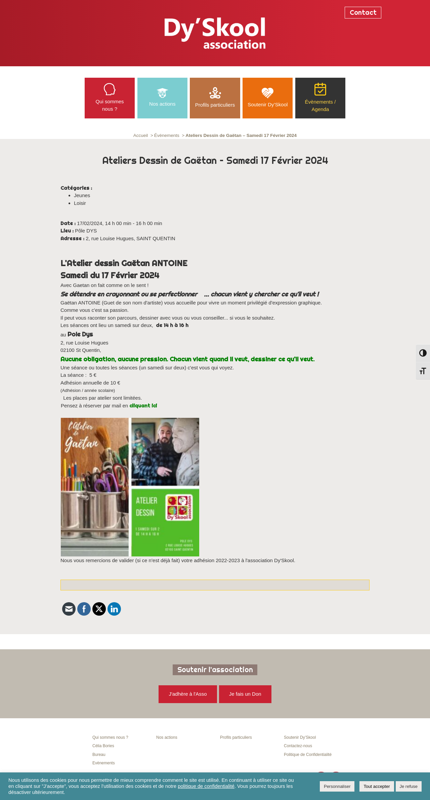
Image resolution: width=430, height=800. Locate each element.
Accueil (140, 135)
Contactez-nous (298, 745)
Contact (363, 12)
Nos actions (166, 737)
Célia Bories (103, 745)
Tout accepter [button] (376, 786)
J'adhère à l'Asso (188, 694)
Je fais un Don (245, 694)
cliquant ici (143, 405)
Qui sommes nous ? (110, 737)
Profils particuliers (236, 737)
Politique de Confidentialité (308, 754)
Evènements (103, 763)
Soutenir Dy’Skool (300, 737)
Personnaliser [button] (337, 786)
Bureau (98, 754)
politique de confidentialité (206, 786)
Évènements (166, 135)
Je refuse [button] (409, 786)
